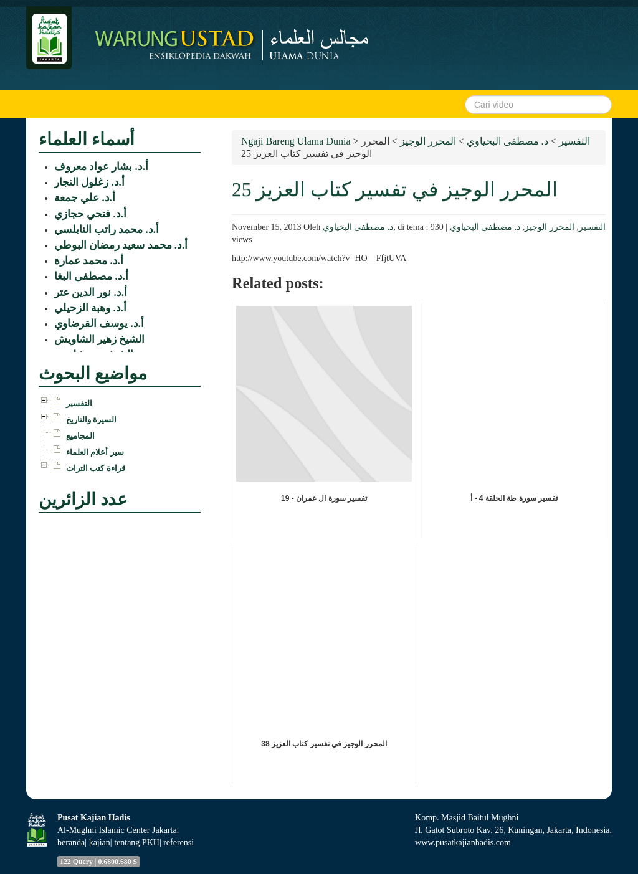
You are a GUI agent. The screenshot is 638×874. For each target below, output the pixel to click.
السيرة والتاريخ (91, 419)
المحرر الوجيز (549, 227)
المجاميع (80, 435)
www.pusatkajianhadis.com (463, 842)
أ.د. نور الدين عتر (90, 292)
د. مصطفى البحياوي (358, 227)
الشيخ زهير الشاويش (99, 339)
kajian (99, 842)
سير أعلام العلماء (95, 452)
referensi (178, 842)
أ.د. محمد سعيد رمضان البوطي (121, 245)
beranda (71, 842)
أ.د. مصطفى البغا (91, 276)
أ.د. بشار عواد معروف (101, 167)
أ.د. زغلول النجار (89, 182)
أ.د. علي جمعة (84, 198)
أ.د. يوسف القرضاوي (99, 324)
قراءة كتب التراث (95, 468)
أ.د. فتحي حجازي (90, 214)
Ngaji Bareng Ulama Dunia (296, 141)
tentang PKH (137, 842)
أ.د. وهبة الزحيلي (90, 308)
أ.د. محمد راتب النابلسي (106, 229)
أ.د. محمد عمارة (88, 261)
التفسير (592, 227)
